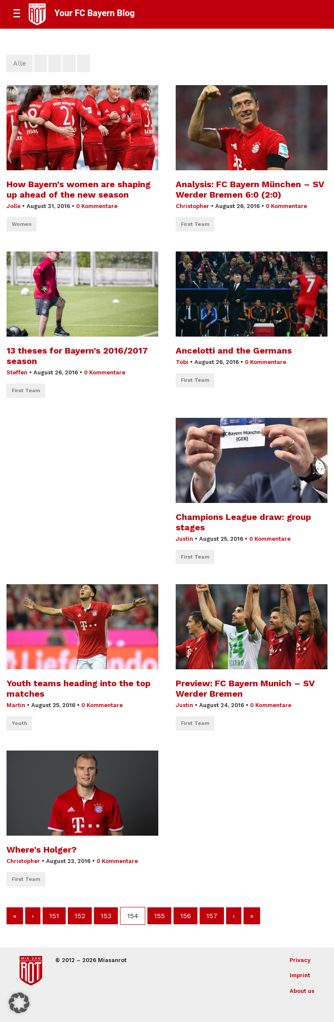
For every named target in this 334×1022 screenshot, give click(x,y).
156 (185, 916)
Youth (19, 723)
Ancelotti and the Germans (234, 350)
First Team (195, 224)
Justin (184, 539)
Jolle (13, 206)
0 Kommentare (96, 206)
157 (211, 916)
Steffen (17, 372)
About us (302, 991)
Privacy (300, 960)
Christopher (192, 206)
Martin (16, 705)
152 (79, 916)
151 (54, 916)
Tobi (182, 362)
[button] (19, 1003)
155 (159, 916)
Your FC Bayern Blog (94, 13)
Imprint (300, 975)
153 (105, 916)
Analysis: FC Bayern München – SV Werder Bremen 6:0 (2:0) (250, 189)
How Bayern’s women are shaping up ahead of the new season (78, 189)
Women (21, 224)
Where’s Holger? (42, 849)
